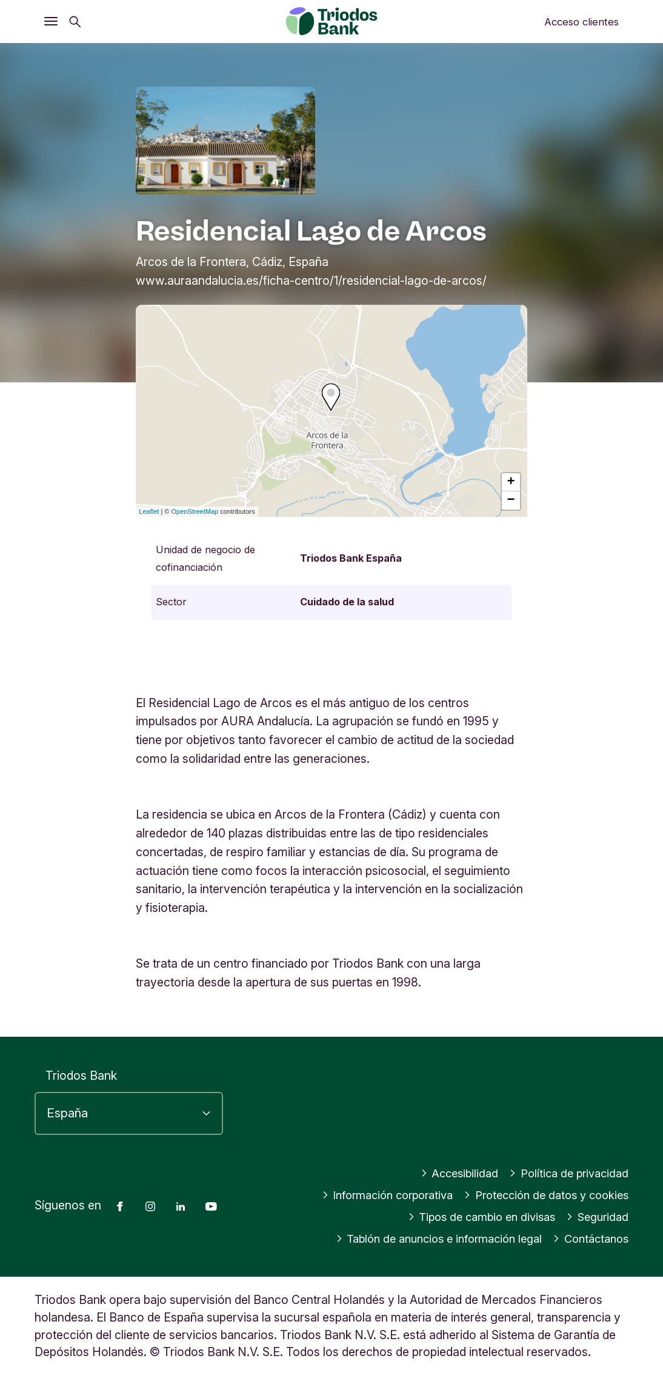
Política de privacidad (565, 1173)
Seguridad (595, 1216)
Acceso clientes (581, 22)
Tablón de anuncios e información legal (426, 1238)
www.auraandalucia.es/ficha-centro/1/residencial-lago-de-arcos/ (311, 280)
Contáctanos (587, 1238)
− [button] (511, 500)
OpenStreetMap (195, 511)
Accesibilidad (451, 1173)
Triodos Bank (81, 1075)
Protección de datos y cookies (540, 1195)
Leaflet (149, 511)
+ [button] (511, 482)
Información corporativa (371, 1195)
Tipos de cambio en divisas (473, 1216)
